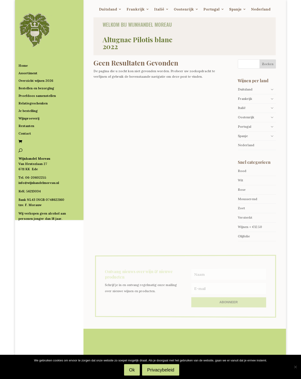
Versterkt (245, 217)
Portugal (211, 9)
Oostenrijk (184, 9)
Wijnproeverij (28, 100)
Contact (24, 115)
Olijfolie (244, 236)
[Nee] (295, 367)
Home (23, 47)
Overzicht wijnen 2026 (35, 62)
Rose (242, 190)
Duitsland (108, 9)
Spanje (235, 9)
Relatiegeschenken (33, 85)
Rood (242, 171)
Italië (159, 9)
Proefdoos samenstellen (37, 77)
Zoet (241, 208)
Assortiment (27, 54)
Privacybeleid (160, 369)
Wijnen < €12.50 (250, 227)
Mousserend (247, 199)
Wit (240, 180)
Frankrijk (136, 9)
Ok (132, 369)
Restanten (26, 107)
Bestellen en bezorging (36, 70)
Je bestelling (28, 92)
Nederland (260, 9)
